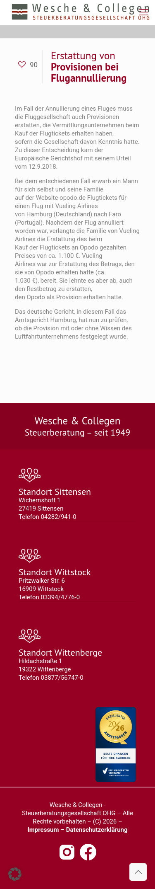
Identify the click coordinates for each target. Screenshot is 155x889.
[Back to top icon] (138, 872)
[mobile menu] (144, 12)
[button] (15, 874)
